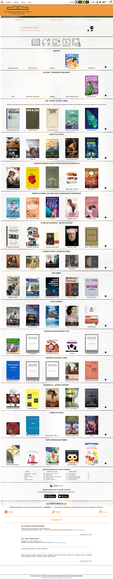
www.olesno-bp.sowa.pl (79, 530)
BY (87, 2)
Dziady (25, 478)
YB (84, 2)
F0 (97, 2)
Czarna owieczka (71, 475)
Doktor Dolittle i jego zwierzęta (74, 476)
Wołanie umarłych (49, 478)
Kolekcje (38, 30)
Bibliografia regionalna (56, 19)
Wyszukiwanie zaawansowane (27, 30)
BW (80, 2)
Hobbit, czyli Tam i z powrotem (30, 473)
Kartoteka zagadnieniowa (94, 19)
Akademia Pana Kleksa (50, 479)
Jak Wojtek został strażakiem (74, 478)
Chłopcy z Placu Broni (28, 476)
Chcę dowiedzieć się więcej (48, 577)
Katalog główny (18, 19)
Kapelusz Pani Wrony (72, 473)
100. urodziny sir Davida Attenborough (32, 526)
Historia (16, 2)
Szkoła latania (27, 475)
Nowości (8, 2)
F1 (100, 2)
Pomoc (23, 2)
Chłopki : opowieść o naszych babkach (53, 476)
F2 (104, 2)
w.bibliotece (48, 507)
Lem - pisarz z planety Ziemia (30, 538)
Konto (29, 2)
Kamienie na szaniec (28, 479)
